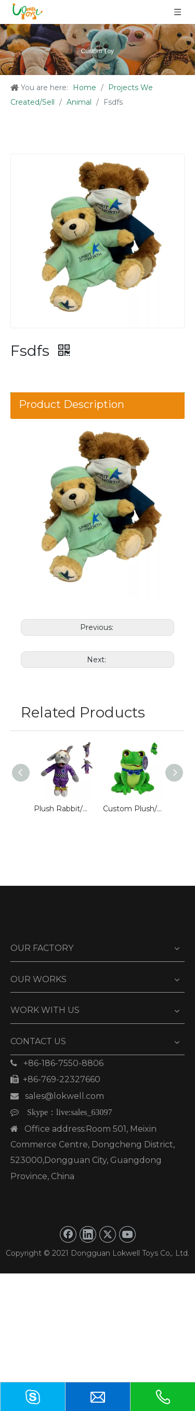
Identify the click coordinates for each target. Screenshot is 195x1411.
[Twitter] (107, 1234)
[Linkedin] (88, 1234)
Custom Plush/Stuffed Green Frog (132, 808)
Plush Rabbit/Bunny (63, 808)
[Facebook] (68, 1234)
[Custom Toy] (97, 49)
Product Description (71, 404)
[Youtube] (127, 1234)
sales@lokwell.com (57, 1096)
